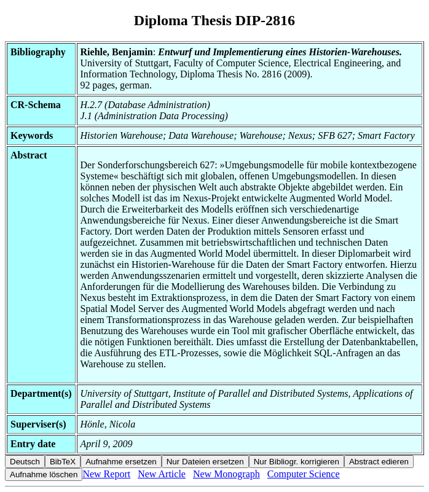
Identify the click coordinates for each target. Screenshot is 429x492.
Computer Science (303, 474)
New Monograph (226, 474)
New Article (162, 474)
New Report (106, 474)
